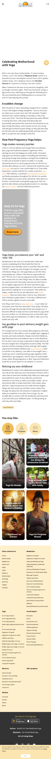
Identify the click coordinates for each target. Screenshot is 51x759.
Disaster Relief (31, 639)
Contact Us (5, 687)
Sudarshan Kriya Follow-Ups (35, 598)
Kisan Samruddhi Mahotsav (35, 645)
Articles (4, 700)
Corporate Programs (33, 595)
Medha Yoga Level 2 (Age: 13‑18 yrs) (13, 647)
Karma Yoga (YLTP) (7, 660)
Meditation (31, 551)
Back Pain (5, 582)
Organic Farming (32, 630)
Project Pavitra (31, 636)
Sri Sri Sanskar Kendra (33, 587)
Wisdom (5, 692)
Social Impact (32, 611)
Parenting (5, 579)
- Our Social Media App (25, 732)
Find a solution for (9, 551)
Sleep (4, 570)
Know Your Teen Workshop (35, 584)
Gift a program (32, 668)
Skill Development (32, 627)
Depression (5, 564)
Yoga (4, 611)
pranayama (6, 168)
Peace (28, 619)
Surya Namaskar (36, 349)
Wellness (5, 573)
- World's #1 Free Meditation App (25, 728)
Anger (4, 567)
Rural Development (32, 624)
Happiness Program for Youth (36, 558)
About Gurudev (6, 673)
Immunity (5, 588)
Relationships (6, 576)
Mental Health (6, 558)
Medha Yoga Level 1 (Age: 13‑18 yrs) (13, 644)
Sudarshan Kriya (27, 304)
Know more (13, 231)
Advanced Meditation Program (36, 569)
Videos (4, 703)
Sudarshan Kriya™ (7, 679)
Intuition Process (7, 650)
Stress (4, 556)
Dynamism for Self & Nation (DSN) (37, 572)
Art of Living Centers (8, 684)
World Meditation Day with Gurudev (37, 606)
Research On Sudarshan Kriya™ (11, 682)
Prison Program (31, 642)
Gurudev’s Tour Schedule (10, 676)
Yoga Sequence (8, 407)
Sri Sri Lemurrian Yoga (8, 629)
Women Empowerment (34, 633)
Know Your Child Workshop (35, 581)
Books (4, 705)
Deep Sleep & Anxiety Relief (35, 600)
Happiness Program (33, 556)
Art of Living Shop (25, 736)
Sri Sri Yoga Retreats (8, 621)
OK (25, 756)
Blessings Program (32, 575)
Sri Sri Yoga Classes (8, 616)
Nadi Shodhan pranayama (37, 174)
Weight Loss (6, 561)
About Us (5, 668)
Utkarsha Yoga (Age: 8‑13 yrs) (11, 641)
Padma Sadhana (11, 186)
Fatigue (4, 585)
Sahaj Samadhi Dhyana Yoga (35, 561)
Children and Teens (32, 578)
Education (30, 616)
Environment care (32, 621)
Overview (5, 697)
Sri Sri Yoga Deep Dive (9, 619)
